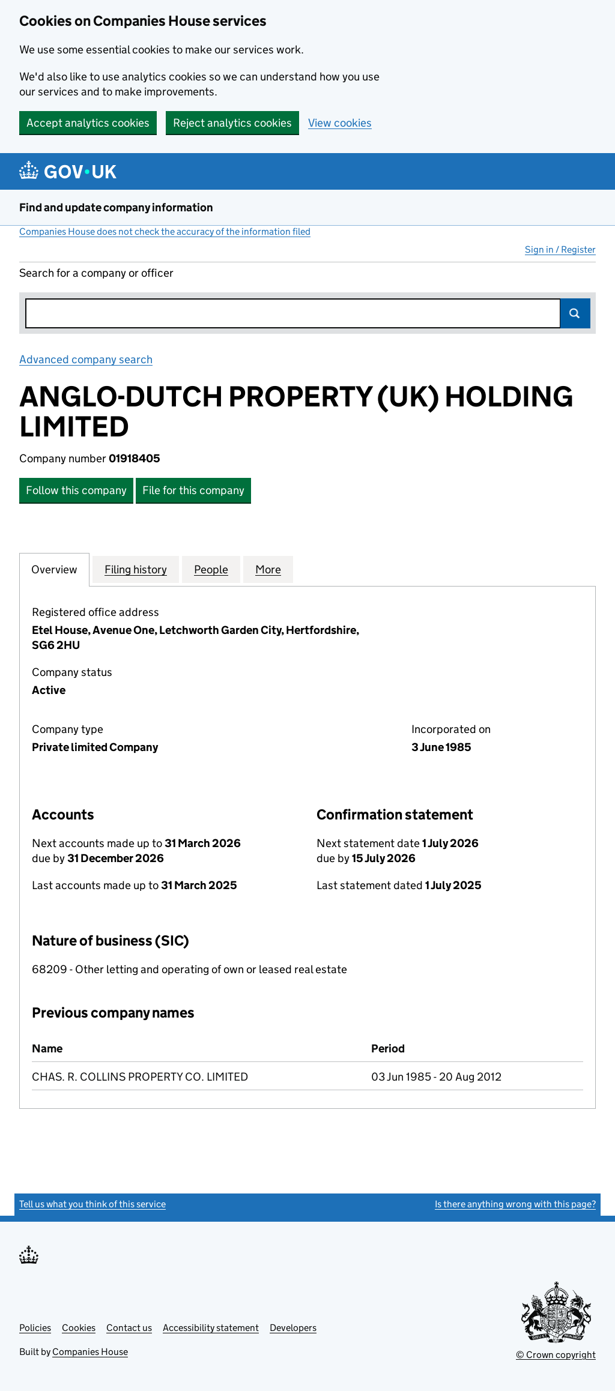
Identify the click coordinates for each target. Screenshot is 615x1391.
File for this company (193, 490)
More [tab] (268, 569)
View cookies (340, 122)
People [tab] (211, 569)
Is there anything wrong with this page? (515, 1204)
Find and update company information (116, 207)
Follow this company (76, 490)
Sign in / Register (560, 249)
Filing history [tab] (136, 569)
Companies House (90, 1351)
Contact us (129, 1327)
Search (575, 313)
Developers (293, 1327)
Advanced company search (86, 359)
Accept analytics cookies (88, 123)
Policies (35, 1327)
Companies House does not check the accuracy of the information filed (165, 231)
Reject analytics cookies (232, 123)
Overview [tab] (54, 569)
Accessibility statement (211, 1327)
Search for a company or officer (96, 273)
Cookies (78, 1327)
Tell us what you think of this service (92, 1204)
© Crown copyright (556, 1354)
